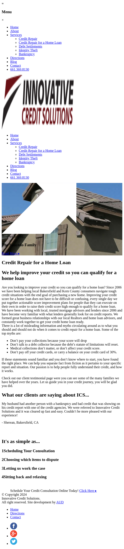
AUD (60, 502)
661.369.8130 (19, 69)
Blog (13, 62)
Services (16, 35)
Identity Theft (28, 50)
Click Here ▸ (88, 491)
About (14, 31)
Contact (15, 65)
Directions (17, 58)
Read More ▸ (11, 253)
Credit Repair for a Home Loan (40, 42)
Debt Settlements (30, 46)
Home (14, 27)
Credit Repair (28, 39)
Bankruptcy (27, 54)
